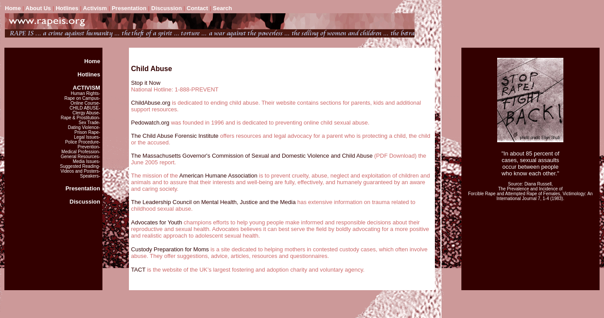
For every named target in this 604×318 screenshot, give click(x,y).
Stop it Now (145, 83)
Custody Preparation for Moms (170, 249)
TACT (138, 269)
